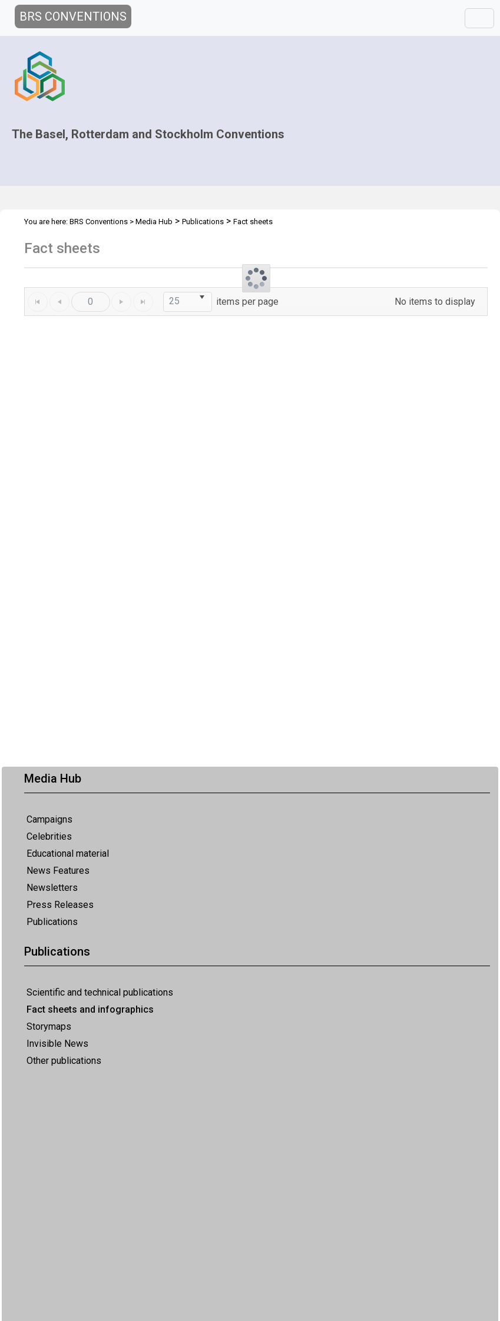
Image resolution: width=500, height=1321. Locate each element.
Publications (52, 921)
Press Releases (60, 904)
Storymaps (49, 1026)
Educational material (68, 853)
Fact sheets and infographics (90, 1009)
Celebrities (49, 836)
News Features (58, 870)
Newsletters (52, 887)
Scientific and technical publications (100, 992)
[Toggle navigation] (479, 18)
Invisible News (57, 1043)
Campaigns (49, 819)
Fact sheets (253, 221)
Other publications (64, 1060)
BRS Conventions (98, 221)
